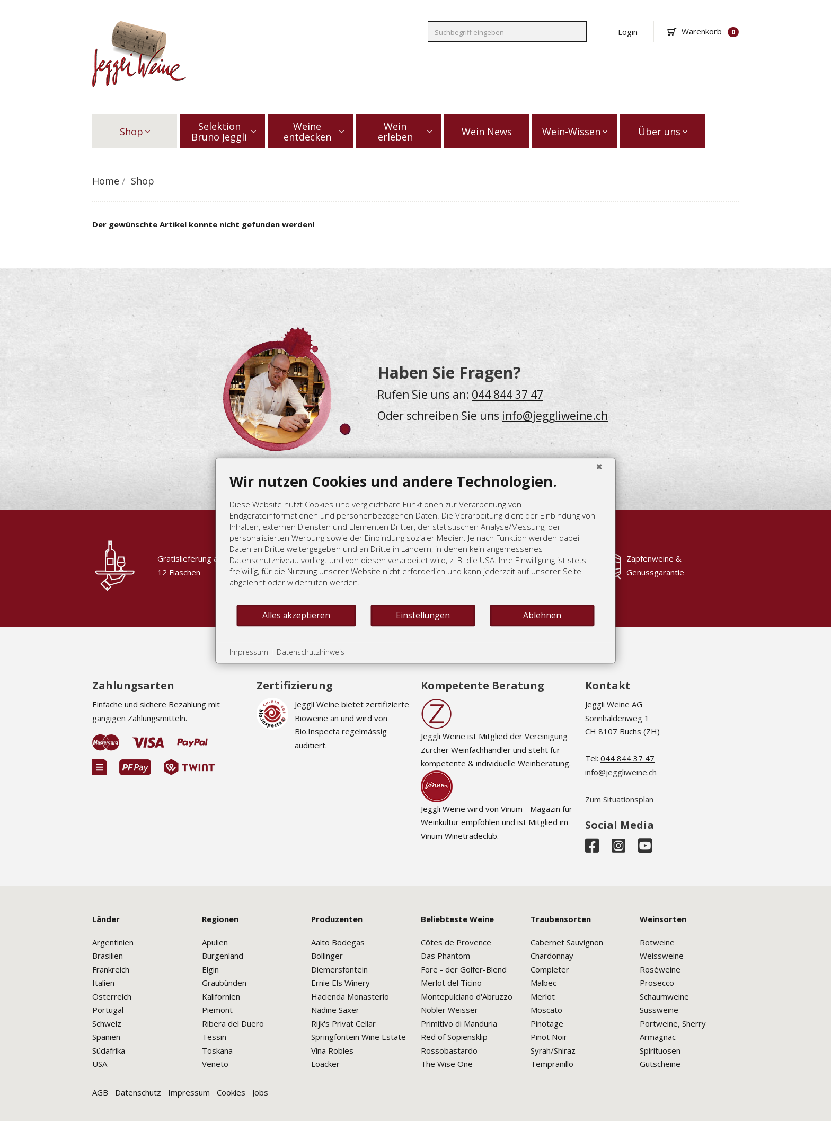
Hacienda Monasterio (350, 996)
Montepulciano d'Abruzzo (466, 996)
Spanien (106, 1036)
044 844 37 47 (507, 394)
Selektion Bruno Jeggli (223, 131)
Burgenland (222, 955)
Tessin (214, 1036)
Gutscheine (660, 1063)
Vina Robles (332, 1050)
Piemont (217, 1009)
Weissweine (662, 955)
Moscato (546, 1009)
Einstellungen (423, 615)
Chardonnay (552, 955)
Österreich (111, 996)
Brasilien (107, 955)
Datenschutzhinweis (310, 652)
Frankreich (110, 969)
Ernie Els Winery (340, 982)
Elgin (210, 969)
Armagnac (658, 1036)
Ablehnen (542, 615)
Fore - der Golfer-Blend (464, 969)
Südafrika (108, 1050)
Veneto (215, 1063)
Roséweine (660, 969)
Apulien (215, 942)
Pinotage (547, 1023)
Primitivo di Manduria (459, 1023)
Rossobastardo (449, 1050)
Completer (550, 969)
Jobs (260, 1092)
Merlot (543, 996)
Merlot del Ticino (451, 982)
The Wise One (447, 1063)
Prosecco (657, 982)
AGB (100, 1092)
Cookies (231, 1092)
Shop (135, 131)
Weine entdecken (314, 131)
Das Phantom (445, 955)
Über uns (662, 131)
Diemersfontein (339, 969)
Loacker (325, 1063)
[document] (415, 538)
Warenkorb (703, 31)
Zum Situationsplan (619, 799)
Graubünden (224, 982)
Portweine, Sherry (673, 1023)
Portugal (107, 1009)
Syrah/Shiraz (553, 1050)
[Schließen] (599, 466)
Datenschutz (138, 1092)
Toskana (217, 1050)
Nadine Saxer (335, 1009)
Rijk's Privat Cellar (343, 1023)
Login (628, 32)
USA (99, 1063)
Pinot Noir (549, 1036)
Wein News (487, 131)
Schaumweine (664, 996)
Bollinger (327, 955)
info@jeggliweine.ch (555, 415)
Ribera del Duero (233, 1023)
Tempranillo (552, 1063)
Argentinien (113, 942)
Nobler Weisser (449, 1009)
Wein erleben (405, 131)
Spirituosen (660, 1050)
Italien (103, 982)
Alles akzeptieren (296, 615)
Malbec (543, 982)
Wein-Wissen (574, 131)
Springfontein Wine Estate (358, 1036)
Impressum (189, 1092)
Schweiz (106, 1023)
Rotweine (657, 942)
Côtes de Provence (456, 942)
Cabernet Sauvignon (567, 942)
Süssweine (659, 1009)
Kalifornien (221, 996)
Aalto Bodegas (338, 942)
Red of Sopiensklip (454, 1036)
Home (105, 180)
